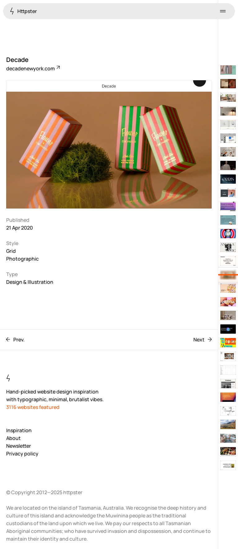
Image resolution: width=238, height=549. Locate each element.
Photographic (22, 258)
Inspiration (19, 430)
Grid (11, 251)
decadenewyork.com (32, 68)
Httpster (23, 11)
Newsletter (18, 445)
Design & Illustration (29, 282)
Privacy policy (22, 453)
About (13, 438)
